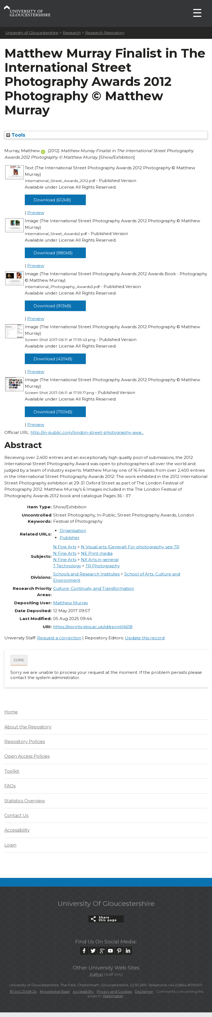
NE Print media (97, 553)
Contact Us (16, 815)
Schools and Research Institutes (86, 574)
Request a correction (59, 637)
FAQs (10, 785)
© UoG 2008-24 (23, 992)
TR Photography (103, 565)
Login (10, 845)
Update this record (145, 637)
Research (72, 32)
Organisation (73, 530)
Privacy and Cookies (114, 992)
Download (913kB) (52, 305)
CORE (19, 660)
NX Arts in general (100, 559)
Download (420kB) (53, 358)
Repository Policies (24, 741)
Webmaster (113, 996)
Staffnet (96, 974)
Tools (15, 135)
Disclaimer (144, 992)
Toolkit (11, 771)
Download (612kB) (52, 199)
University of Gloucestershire (31, 32)
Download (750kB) (53, 411)
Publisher (70, 537)
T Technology (67, 565)
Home (11, 712)
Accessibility (17, 830)
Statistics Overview (24, 800)
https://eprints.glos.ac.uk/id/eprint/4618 (92, 626)
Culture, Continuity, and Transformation (93, 588)
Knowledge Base (55, 992)
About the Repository (28, 727)
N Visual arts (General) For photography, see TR (130, 546)
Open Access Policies (27, 756)
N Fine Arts (64, 546)
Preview (35, 212)
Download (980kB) (53, 252)
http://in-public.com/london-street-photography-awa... (87, 432)
